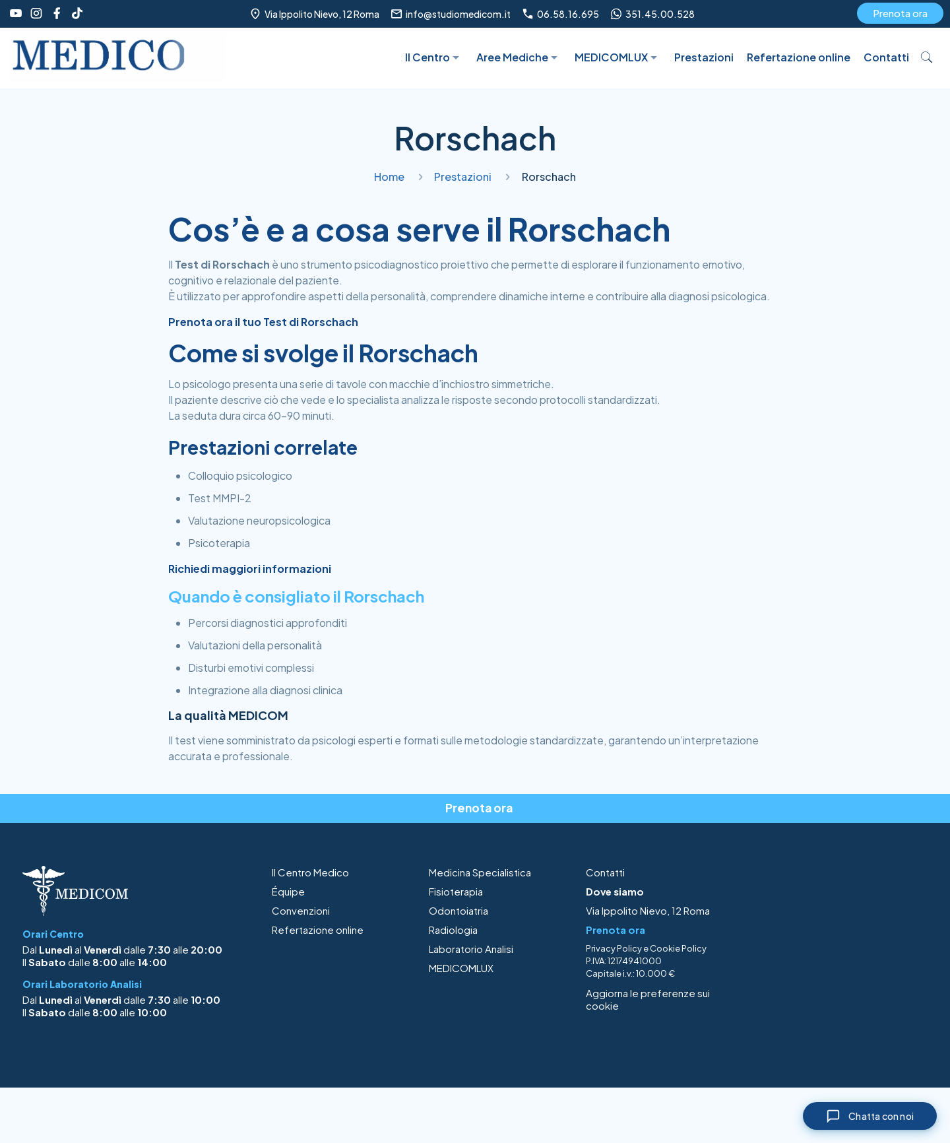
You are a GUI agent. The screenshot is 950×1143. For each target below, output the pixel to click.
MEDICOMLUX (461, 968)
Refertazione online (318, 929)
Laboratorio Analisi (471, 948)
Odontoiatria (458, 910)
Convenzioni (301, 910)
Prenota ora (900, 13)
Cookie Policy (678, 948)
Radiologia (453, 929)
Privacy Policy (614, 948)
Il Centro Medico (310, 872)
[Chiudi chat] (870, 1116)
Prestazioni (462, 176)
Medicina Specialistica (480, 872)
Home (389, 176)
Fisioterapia (456, 891)
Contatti (605, 872)
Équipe (288, 891)
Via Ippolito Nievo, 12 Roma (648, 910)
